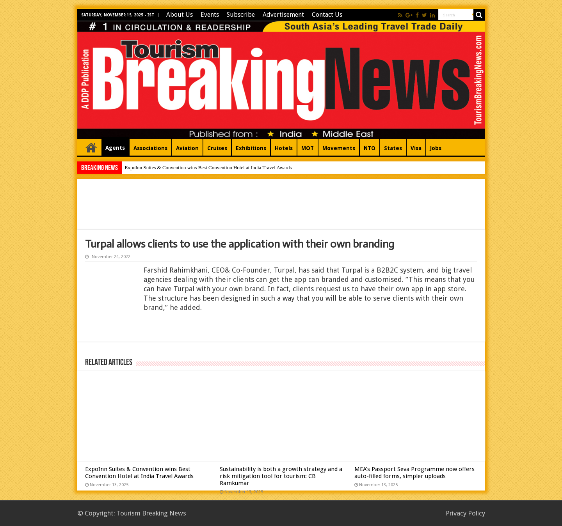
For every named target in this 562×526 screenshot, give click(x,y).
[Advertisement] (281, 204)
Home (91, 147)
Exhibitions (251, 148)
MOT (307, 148)
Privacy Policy (465, 513)
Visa (416, 148)
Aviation (187, 148)
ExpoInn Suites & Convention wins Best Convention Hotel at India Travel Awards (208, 167)
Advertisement (283, 14)
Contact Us (327, 14)
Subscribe (241, 14)
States (393, 148)
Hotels (284, 148)
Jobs (435, 148)
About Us (179, 14)
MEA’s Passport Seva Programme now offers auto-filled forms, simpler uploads (414, 473)
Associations (150, 148)
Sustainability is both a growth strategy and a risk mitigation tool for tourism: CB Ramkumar (281, 476)
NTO (369, 148)
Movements (338, 148)
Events (210, 14)
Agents (115, 148)
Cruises (217, 148)
